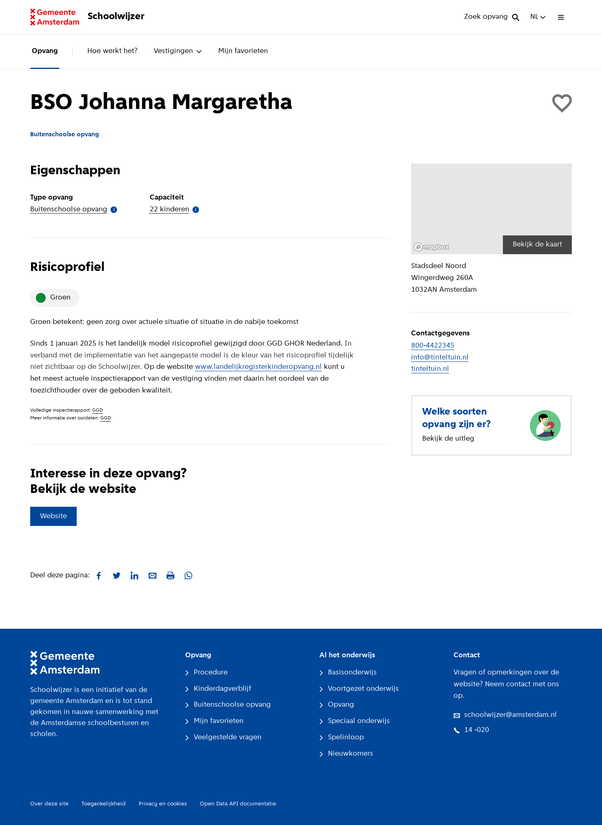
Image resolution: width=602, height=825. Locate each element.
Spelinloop (341, 737)
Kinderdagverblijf (218, 689)
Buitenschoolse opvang (228, 705)
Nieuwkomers (346, 754)
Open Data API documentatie (238, 804)
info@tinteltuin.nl (440, 357)
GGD (97, 410)
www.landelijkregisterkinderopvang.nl (258, 367)
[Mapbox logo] (431, 247)
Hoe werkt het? (112, 51)
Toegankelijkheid (104, 804)
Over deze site (49, 804)
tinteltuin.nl (430, 369)
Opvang (45, 51)
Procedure (206, 672)
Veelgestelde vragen (223, 737)
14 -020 (471, 730)
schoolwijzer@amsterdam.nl (505, 715)
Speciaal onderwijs (354, 721)
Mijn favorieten (243, 51)
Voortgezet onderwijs (359, 689)
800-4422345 (432, 346)
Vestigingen (178, 51)
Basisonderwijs (348, 672)
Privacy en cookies (163, 804)
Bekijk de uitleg (448, 439)
